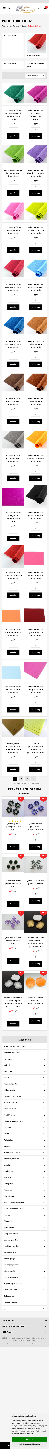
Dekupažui (8, 1184)
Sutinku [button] (29, 1439)
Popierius (8, 1190)
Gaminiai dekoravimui (13, 1208)
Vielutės (7, 1165)
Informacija (8, 1320)
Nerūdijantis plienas (12, 1096)
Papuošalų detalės (11, 1084)
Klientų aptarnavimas (13, 1326)
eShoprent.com (36, 1344)
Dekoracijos (9, 1296)
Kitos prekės (9, 1227)
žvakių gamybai (10, 1258)
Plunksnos (8, 1221)
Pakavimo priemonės (12, 1290)
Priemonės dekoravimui (14, 1202)
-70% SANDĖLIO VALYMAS (14, 1046)
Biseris (7, 1077)
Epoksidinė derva (11, 1102)
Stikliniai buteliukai (12, 1052)
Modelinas (8, 1171)
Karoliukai (8, 1071)
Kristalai (7, 1134)
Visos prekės (24, 793)
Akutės (7, 1146)
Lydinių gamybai (11, 1240)
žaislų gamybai (10, 1252)
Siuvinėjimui (9, 1196)
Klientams (7, 1332)
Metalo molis (9, 1177)
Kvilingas (8, 1059)
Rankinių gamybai (11, 1246)
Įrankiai (7, 1215)
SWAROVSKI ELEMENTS (13, 1121)
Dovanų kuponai (10, 1302)
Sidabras (9, 1090)
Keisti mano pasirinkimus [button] (29, 1444)
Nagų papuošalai (11, 1277)
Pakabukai (8, 1140)
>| (33, 778)
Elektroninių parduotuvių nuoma (18, 1344)
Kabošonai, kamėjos (12, 1152)
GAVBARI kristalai (11, 1127)
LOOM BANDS (9, 1271)
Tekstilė (7, 1065)
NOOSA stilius (9, 1115)
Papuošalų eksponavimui (14, 1283)
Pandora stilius (10, 1109)
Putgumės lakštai (11, 1233)
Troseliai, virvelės (11, 1158)
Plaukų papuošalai (11, 1265)
